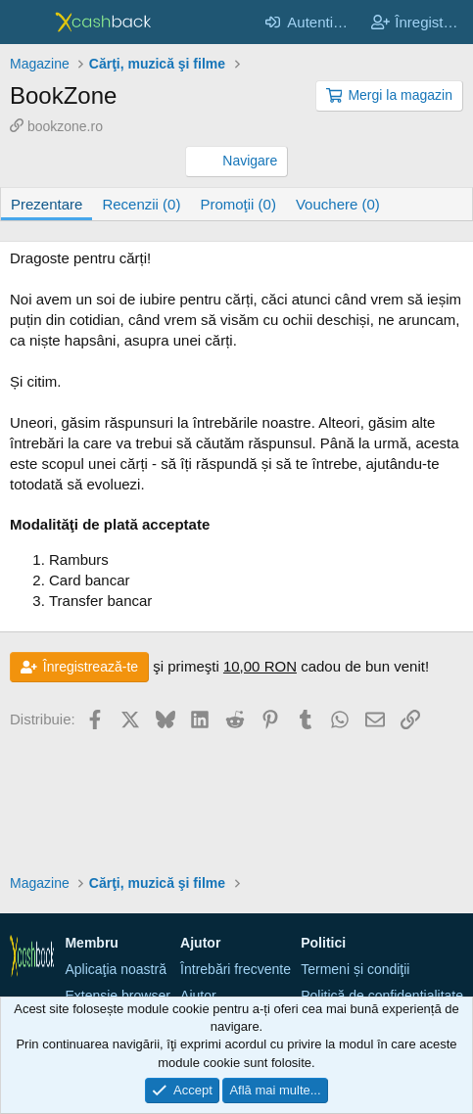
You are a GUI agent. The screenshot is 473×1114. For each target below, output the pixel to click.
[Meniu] (27, 22)
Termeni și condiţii (355, 969)
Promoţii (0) (238, 204)
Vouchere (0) (338, 204)
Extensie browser (117, 995)
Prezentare (46, 204)
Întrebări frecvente (235, 969)
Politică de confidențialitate (382, 995)
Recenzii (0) (141, 204)
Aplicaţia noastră (115, 969)
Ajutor (198, 995)
